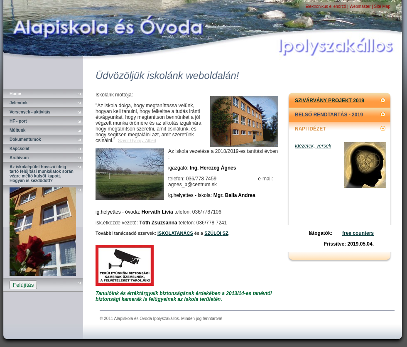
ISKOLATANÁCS (175, 233)
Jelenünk (18, 103)
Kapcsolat (19, 148)
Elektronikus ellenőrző (326, 6)
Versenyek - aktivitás (30, 112)
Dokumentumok (25, 139)
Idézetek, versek (313, 146)
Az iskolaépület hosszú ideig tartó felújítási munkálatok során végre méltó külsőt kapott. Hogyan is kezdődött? (42, 174)
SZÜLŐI (213, 233)
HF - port (18, 121)
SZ (225, 233)
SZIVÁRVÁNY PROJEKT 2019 (329, 100)
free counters (358, 233)
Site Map (382, 6)
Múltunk (17, 130)
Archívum (19, 157)
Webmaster (359, 6)
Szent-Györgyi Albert (137, 140)
